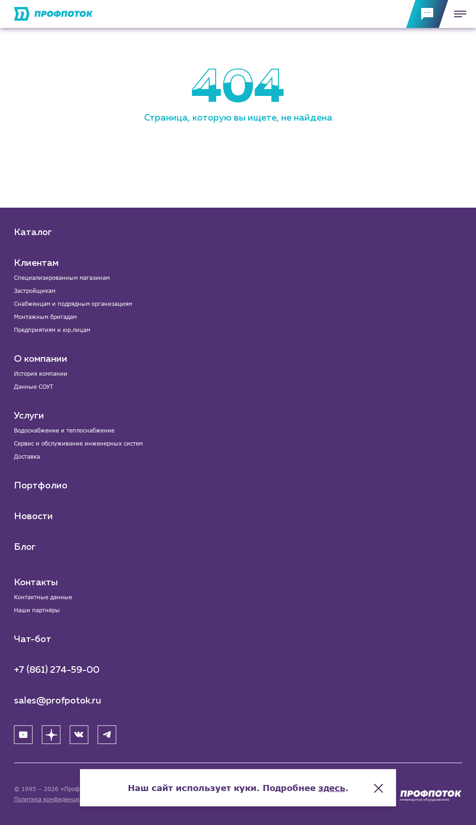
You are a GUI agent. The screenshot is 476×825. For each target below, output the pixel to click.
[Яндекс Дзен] (51, 734)
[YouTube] (23, 734)
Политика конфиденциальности (60, 799)
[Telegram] (107, 734)
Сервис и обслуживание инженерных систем (78, 443)
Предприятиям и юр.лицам (52, 329)
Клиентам (36, 263)
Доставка (27, 456)
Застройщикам (34, 290)
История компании (40, 373)
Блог (25, 547)
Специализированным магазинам (62, 277)
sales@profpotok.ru (57, 700)
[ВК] (79, 734)
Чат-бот (32, 639)
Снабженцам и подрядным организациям (73, 303)
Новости (33, 516)
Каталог (33, 232)
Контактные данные (43, 597)
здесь (331, 788)
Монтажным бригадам (45, 316)
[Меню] (457, 14)
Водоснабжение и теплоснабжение (64, 430)
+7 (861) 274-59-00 (56, 670)
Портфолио (40, 485)
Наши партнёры (37, 610)
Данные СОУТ (33, 386)
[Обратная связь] (427, 14)
